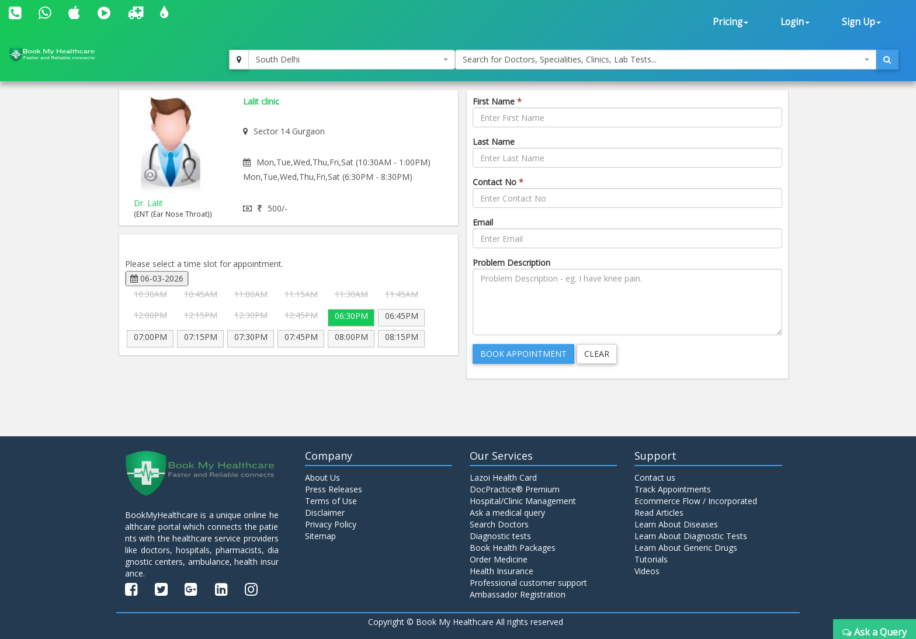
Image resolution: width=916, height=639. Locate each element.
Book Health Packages (513, 547)
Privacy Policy (330, 524)
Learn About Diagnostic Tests (690, 535)
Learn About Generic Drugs (685, 547)
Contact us (654, 477)
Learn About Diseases (676, 524)
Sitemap (320, 535)
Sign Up (861, 22)
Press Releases (333, 489)
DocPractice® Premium (515, 489)
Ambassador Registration (517, 594)
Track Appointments (672, 489)
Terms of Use (331, 500)
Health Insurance (501, 571)
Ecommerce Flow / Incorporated (695, 500)
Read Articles (658, 512)
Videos (647, 571)
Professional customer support (528, 582)
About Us (322, 477)
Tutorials (651, 559)
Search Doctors (499, 524)
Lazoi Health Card (503, 477)
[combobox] (351, 60)
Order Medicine (499, 559)
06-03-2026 (156, 278)
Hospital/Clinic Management (523, 500)
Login (795, 22)
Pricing (730, 22)
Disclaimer (325, 512)
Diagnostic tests (500, 535)
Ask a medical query (507, 512)
